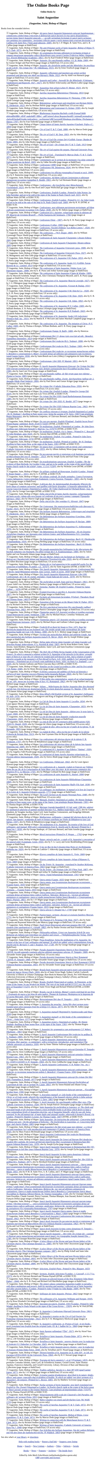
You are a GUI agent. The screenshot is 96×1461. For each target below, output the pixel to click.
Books (26, 1451)
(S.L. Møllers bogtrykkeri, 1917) (49, 808)
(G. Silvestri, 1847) (62, 501)
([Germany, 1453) (64, 1360)
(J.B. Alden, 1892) (61, 301)
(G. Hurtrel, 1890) (62, 774)
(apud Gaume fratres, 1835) (49, 1176)
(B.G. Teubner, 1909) (61, 346)
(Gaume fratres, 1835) (48, 904)
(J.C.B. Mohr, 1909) (64, 60)
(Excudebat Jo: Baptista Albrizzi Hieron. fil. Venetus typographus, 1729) (50, 1189)
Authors (50, 1446)
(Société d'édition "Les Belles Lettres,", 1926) (65, 228)
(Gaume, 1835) (52, 880)
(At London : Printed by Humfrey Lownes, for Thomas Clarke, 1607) (50, 1112)
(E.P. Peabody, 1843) (62, 311)
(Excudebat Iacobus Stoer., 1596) (50, 368)
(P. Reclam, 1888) (65, 521)
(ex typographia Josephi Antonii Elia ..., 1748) (50, 1236)
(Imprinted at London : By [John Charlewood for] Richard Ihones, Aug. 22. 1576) (50, 487)
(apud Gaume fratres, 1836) (50, 353)
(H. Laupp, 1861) (47, 1083)
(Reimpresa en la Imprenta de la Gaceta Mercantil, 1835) (50, 994)
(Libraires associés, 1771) (50, 791)
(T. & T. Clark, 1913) (63, 144)
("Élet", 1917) (57, 1331)
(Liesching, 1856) (65, 516)
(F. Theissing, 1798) (63, 98)
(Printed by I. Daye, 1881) (49, 1097)
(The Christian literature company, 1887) (48, 1250)
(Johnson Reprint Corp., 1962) (64, 406)
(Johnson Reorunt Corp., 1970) (49, 1141)
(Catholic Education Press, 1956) (61, 386)
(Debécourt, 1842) (55, 762)
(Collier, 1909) (51, 225)
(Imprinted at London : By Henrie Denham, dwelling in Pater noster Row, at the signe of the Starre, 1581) (46, 1023)
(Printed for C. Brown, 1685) (50, 1377)
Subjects (67, 1446)
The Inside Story (65, 1451)
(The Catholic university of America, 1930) (47, 1041)
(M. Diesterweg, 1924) (55, 167)
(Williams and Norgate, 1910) (66, 1299)
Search (28, 1446)
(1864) (46, 1212)
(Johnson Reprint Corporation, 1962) (50, 1222)
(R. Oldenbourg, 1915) (50, 66)
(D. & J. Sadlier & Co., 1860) (48, 1325)
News (33, 1451)
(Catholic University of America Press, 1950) (49, 1129)
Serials (76, 1446)
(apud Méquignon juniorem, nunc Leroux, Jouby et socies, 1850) (50, 570)
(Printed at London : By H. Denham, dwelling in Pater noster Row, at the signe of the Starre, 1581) (49, 443)
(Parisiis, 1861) (50, 896)
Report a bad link (49, 1441)
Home (19, 1446)
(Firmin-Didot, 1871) (61, 1336)
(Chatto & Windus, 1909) (65, 273)
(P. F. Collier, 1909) (62, 306)
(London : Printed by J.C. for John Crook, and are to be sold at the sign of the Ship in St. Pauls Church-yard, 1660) (50, 201)
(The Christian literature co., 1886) (48, 1242)
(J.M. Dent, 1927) (59, 920)
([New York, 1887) (64, 869)
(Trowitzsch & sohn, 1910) (47, 558)
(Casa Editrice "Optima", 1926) (65, 749)
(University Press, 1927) (63, 253)
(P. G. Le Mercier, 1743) (49, 769)
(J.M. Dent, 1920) (61, 296)
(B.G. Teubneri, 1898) (61, 341)
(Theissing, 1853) (62, 93)
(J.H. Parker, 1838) (50, 208)
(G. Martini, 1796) (50, 687)
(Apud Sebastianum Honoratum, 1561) (59, 875)
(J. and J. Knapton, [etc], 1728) (50, 942)
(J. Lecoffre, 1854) (62, 701)
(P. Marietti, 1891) (59, 361)
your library (22, 1437)
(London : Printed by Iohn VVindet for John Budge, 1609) (49, 1286)
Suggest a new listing (68, 1441)
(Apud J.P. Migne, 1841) (49, 1168)
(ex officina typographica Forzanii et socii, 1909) (66, 172)
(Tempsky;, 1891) (49, 477)
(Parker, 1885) (50, 1121)
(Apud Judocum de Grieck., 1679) (46, 575)
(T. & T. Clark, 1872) (63, 1405)
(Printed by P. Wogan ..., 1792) (61, 834)
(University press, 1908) (63, 248)
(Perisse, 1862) (59, 1294)
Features (42, 1451)
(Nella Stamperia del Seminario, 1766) (49, 213)
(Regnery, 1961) (64, 582)
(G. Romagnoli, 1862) (49, 680)
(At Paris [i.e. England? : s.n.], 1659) (50, 658)
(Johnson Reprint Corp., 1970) (50, 1148)
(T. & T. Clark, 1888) (54, 129)
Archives (52, 1451)
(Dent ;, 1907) (51, 220)
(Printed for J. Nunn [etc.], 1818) (50, 826)
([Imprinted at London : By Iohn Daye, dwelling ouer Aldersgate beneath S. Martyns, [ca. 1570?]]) (50, 427)
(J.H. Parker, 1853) (61, 258)
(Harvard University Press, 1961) (66, 1311)
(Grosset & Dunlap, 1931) (65, 286)
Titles (58, 1446)
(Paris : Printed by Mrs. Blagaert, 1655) (65, 1269)
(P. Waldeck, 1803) (50, 1431)
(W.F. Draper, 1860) (56, 233)
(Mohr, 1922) (46, 74)
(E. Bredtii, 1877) (59, 401)
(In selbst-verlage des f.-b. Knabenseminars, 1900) (49, 550)
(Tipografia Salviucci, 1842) (49, 496)
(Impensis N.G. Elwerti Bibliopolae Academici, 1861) (50, 55)
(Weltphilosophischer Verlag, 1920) (49, 933)
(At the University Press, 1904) (49, 1353)
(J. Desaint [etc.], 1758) (56, 910)
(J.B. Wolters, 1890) (46, 629)
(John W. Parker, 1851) (66, 602)
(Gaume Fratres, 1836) (49, 1071)
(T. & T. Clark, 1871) (63, 1410)
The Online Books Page (48, 5)
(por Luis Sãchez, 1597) (49, 819)
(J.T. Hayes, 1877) (47, 1005)
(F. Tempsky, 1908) (47, 951)
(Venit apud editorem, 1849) (50, 38)
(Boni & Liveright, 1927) (64, 281)
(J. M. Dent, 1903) (54, 134)
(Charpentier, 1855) (63, 706)
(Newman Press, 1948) (63, 795)
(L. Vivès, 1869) (62, 854)
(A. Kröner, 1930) (60, 108)
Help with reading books (29, 1441)
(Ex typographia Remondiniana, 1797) (49, 1205)
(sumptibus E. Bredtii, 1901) (47, 179)
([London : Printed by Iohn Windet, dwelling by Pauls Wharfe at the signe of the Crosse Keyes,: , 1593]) (49, 1305)
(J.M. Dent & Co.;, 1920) (64, 291)
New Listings (38, 1446)
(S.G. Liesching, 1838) (48, 534)
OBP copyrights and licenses (47, 1457)
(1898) (48, 165)
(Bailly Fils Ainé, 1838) (65, 784)
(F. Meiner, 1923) (60, 88)
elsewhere (34, 1437)
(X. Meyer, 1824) (48, 635)
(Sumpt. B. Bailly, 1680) (56, 331)
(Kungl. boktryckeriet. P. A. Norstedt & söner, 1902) (48, 643)
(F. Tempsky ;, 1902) (59, 999)
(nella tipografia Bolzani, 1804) (47, 672)
